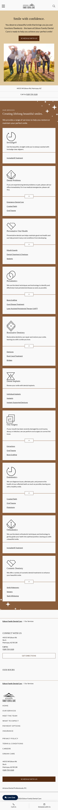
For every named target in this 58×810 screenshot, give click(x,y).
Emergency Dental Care (15, 202)
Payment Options (11, 726)
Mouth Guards (12, 250)
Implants (10, 398)
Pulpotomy (11, 507)
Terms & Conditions (13, 743)
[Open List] (29, 196)
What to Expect (11, 721)
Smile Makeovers (13, 587)
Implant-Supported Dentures (17, 402)
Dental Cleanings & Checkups (17, 254)
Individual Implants (14, 394)
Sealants (10, 259)
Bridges (9, 360)
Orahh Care (9, 754)
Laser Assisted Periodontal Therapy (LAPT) (22, 308)
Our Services (9, 711)
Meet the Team (10, 716)
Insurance (8, 731)
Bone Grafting (12, 300)
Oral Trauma (11, 210)
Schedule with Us (29, 38)
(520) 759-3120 (32, 94)
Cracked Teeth (12, 206)
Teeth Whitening (13, 596)
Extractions (11, 446)
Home (5, 706)
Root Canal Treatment (15, 356)
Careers (7, 749)
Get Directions (29, 656)
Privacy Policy (10, 738)
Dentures (10, 352)
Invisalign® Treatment (15, 158)
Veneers (10, 592)
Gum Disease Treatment (15, 304)
